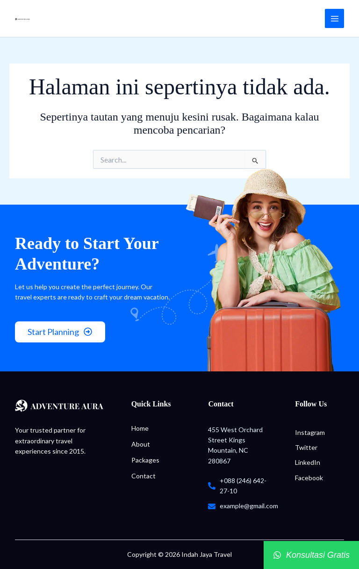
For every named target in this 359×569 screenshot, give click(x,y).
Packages (145, 460)
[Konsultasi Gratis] (311, 555)
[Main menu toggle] (334, 18)
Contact (143, 476)
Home (140, 428)
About (140, 444)
